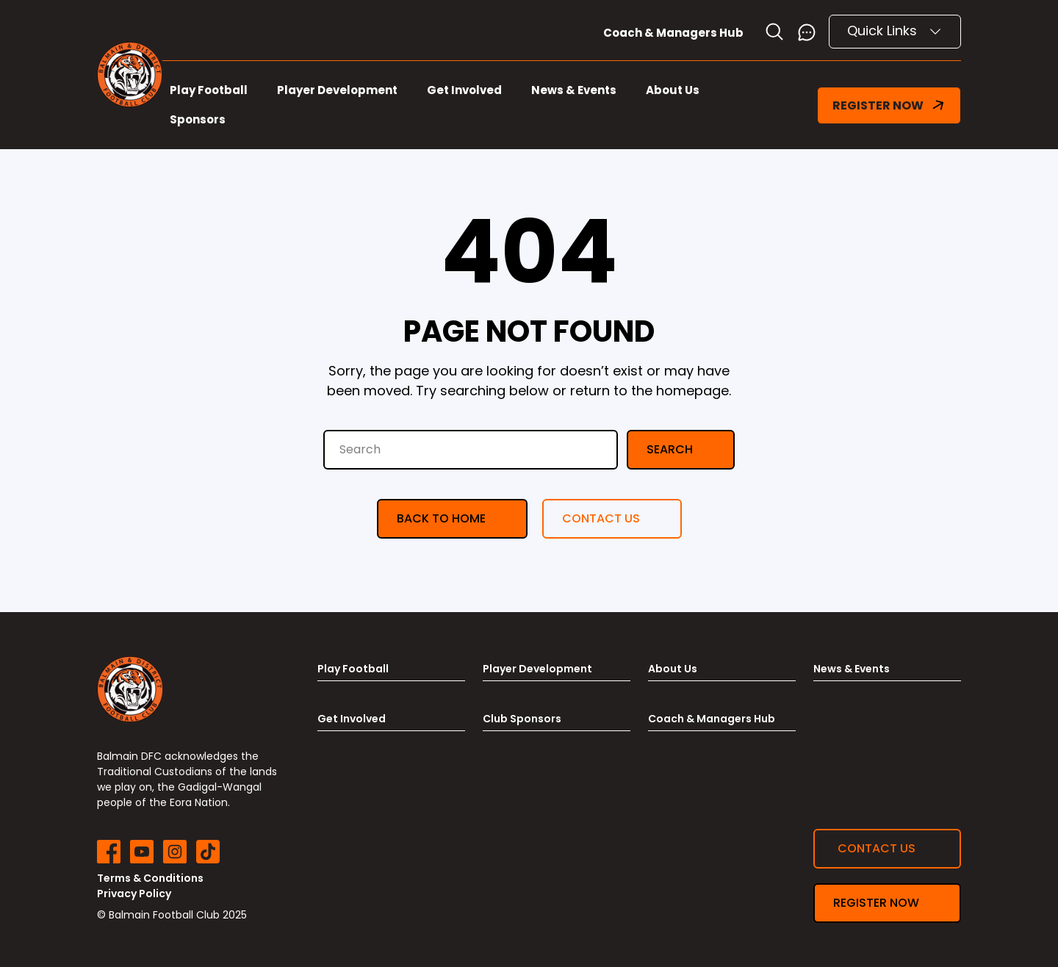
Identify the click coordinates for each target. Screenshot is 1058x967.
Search (670, 449)
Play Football (209, 90)
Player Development (337, 90)
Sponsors (198, 119)
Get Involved (464, 90)
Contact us (601, 518)
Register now (876, 902)
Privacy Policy (134, 893)
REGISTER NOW (889, 105)
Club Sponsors (522, 718)
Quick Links (895, 30)
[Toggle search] (774, 31)
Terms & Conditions (150, 878)
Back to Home (441, 518)
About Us (672, 90)
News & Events (573, 90)
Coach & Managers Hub (673, 32)
